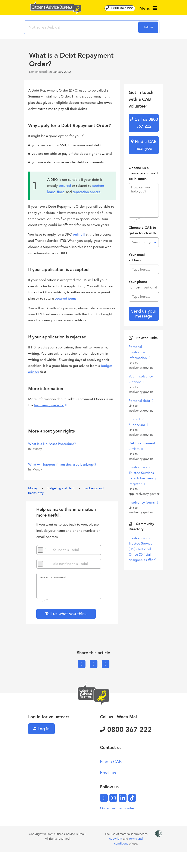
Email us (108, 773)
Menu (148, 8)
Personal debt (140, 400)
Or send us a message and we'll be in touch (143, 173)
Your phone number (143, 285)
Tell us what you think (66, 614)
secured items (66, 298)
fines (60, 191)
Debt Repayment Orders (142, 446)
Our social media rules (117, 808)
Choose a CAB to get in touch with (142, 230)
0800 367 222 (120, 8)
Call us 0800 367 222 (144, 123)
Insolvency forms (142, 502)
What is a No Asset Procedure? (52, 443)
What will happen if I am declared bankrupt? (62, 464)
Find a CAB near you (144, 145)
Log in (41, 729)
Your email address (137, 257)
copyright (116, 839)
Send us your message (143, 313)
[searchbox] (81, 27)
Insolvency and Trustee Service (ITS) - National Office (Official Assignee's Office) (142, 549)
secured (65, 185)
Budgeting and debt (61, 488)
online (77, 234)
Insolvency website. (49, 405)
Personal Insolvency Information (138, 352)
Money (33, 488)
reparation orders (86, 191)
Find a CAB (111, 762)
